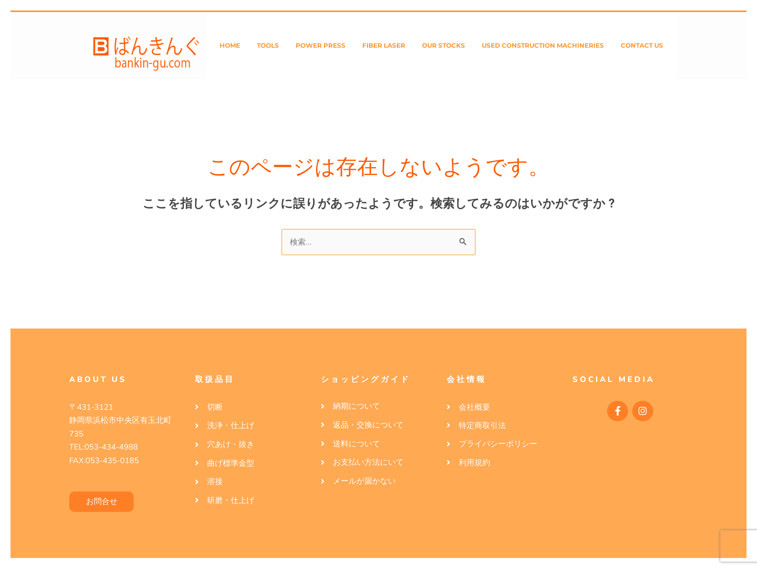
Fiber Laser (383, 45)
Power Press (320, 45)
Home (230, 45)
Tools (268, 45)
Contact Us (642, 45)
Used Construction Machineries (543, 45)
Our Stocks (443, 45)
